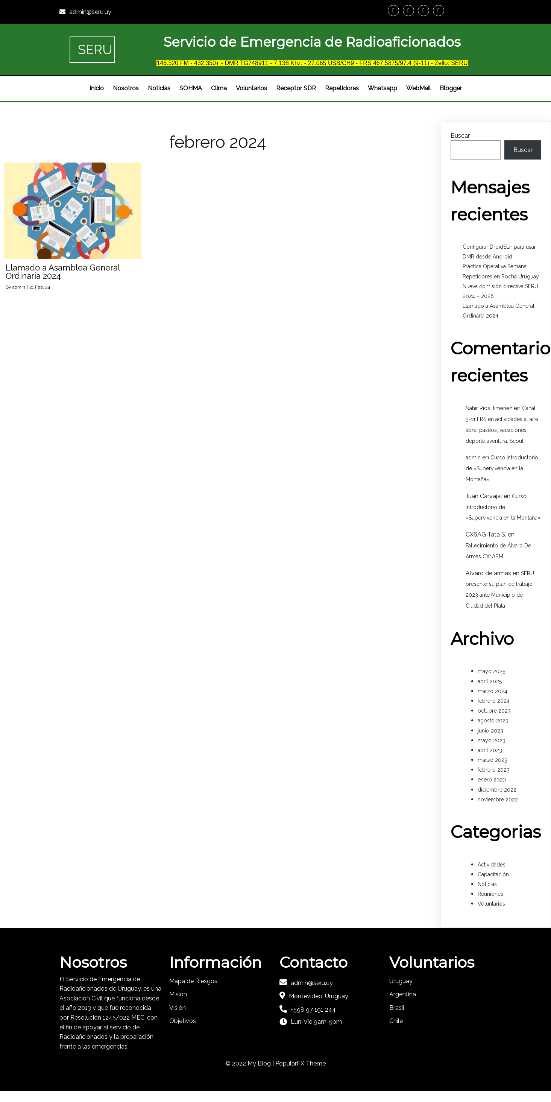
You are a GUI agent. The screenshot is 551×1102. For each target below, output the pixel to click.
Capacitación (493, 874)
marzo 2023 (492, 760)
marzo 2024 (492, 691)
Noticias (487, 884)
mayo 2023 (491, 740)
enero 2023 (492, 780)
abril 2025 (490, 681)
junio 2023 (490, 731)
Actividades (491, 865)
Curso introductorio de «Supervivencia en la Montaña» (502, 468)
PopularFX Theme (300, 1063)
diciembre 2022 (497, 790)
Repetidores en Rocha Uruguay (501, 277)
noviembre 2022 (498, 799)
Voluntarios (491, 904)
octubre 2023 (494, 711)
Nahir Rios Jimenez (489, 408)
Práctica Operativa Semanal (495, 266)
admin (18, 287)
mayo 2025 (491, 671)
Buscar (460, 135)
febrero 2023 (494, 770)
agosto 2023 (493, 720)
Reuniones (490, 894)
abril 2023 (490, 750)
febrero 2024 (494, 701)
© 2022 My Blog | (250, 1063)
